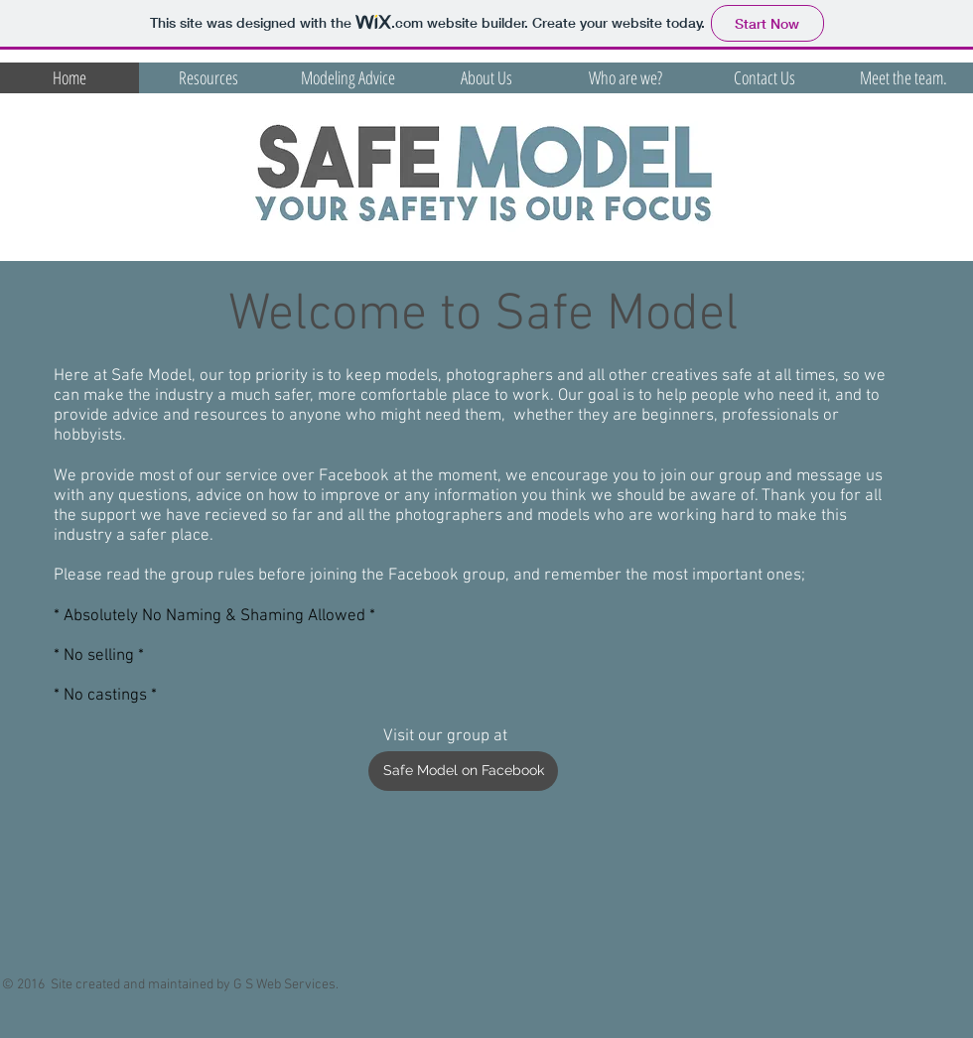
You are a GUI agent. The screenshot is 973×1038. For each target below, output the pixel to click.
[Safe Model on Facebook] (463, 771)
